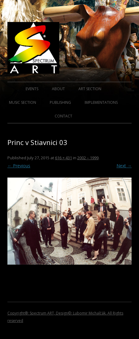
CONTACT (63, 116)
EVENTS (32, 88)
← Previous (18, 166)
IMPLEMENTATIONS (101, 102)
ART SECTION (89, 88)
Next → (124, 166)
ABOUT (58, 88)
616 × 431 (63, 158)
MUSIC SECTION (22, 102)
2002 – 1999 (88, 158)
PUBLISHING (60, 102)
